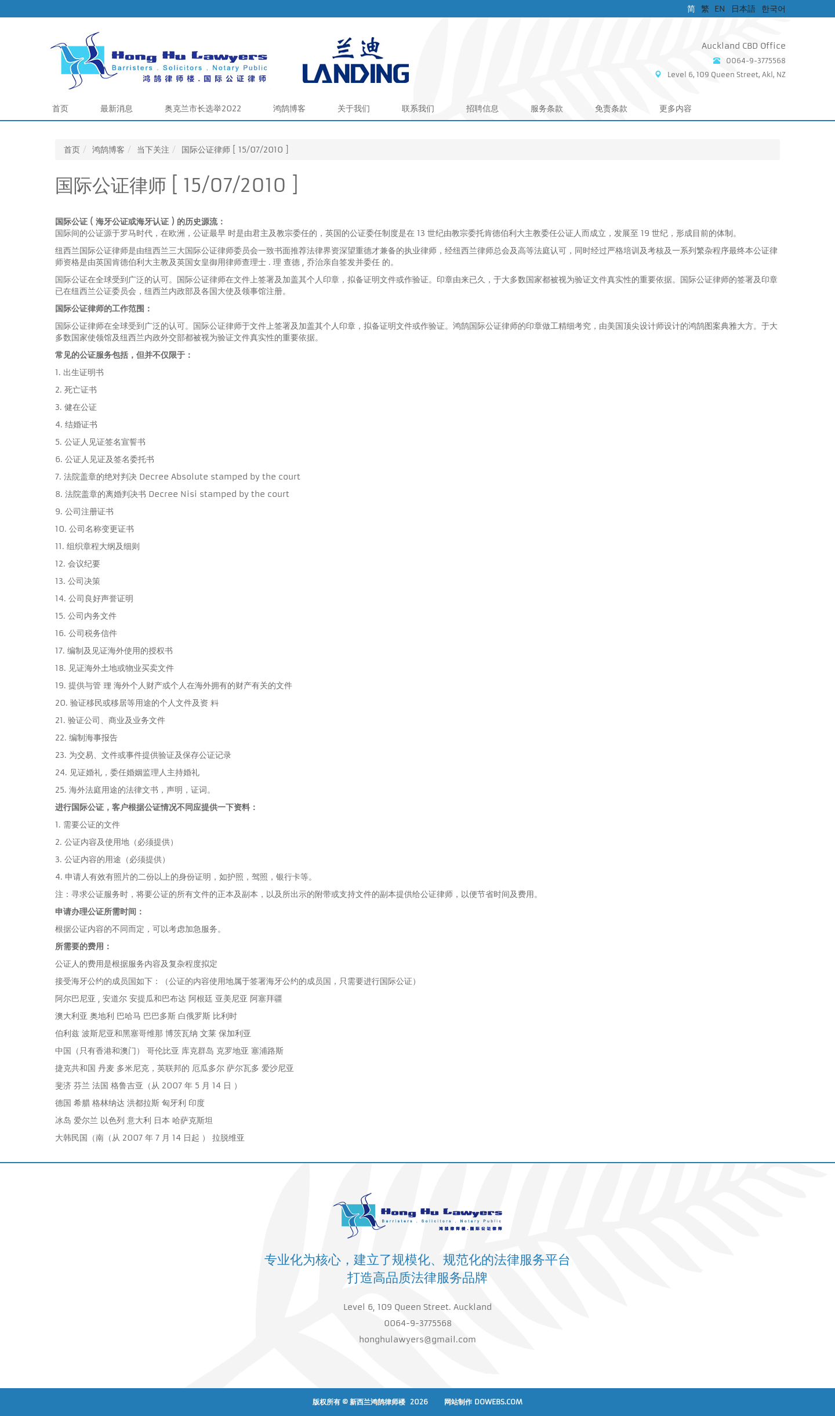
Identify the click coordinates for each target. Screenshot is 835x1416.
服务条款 (547, 108)
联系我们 (418, 108)
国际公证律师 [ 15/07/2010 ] (235, 149)
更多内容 (675, 108)
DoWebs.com (498, 1401)
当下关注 (153, 149)
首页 (60, 108)
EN (719, 8)
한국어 (773, 8)
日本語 (743, 8)
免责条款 (611, 108)
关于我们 (353, 108)
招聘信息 (482, 108)
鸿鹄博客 (289, 108)
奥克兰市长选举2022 (203, 108)
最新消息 (116, 108)
